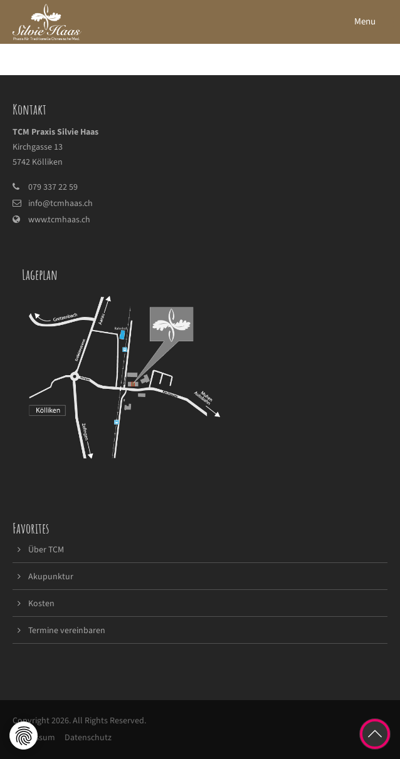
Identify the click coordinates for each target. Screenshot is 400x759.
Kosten (41, 603)
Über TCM (46, 550)
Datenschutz (88, 737)
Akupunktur (50, 577)
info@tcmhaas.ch (60, 203)
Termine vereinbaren (66, 630)
